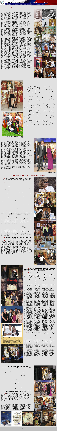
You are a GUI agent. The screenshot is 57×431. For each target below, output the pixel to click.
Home (6, 4)
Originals (21, 4)
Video (13, 4)
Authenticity (17, 4)
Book (39, 4)
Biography (10, 4)
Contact (42, 4)
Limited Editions (27, 4)
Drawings (34, 428)
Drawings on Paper (34, 4)
